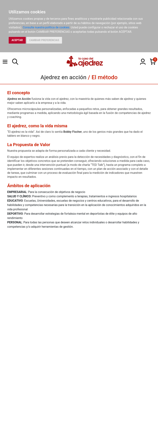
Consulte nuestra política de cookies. (46, 27)
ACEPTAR (17, 40)
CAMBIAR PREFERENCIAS (44, 40)
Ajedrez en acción (63, 77)
